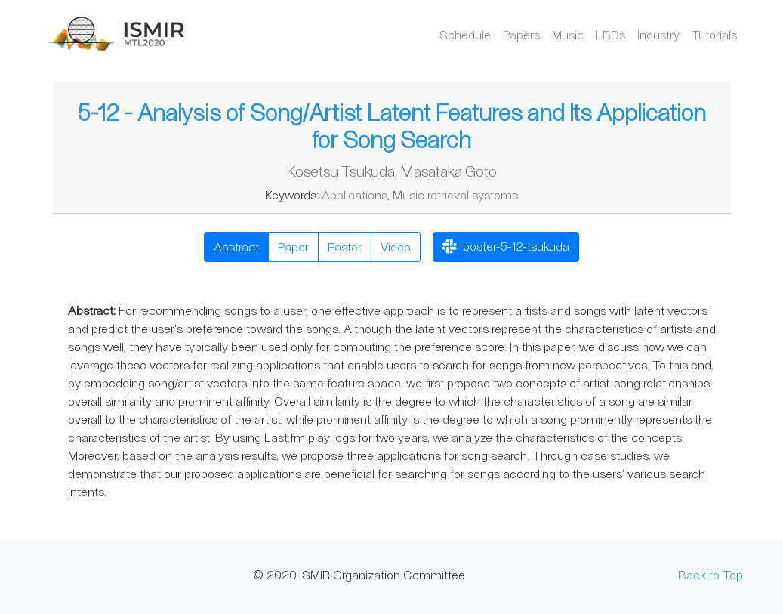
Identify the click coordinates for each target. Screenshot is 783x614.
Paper (293, 246)
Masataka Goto (448, 171)
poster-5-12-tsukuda (505, 248)
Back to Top (710, 574)
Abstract (236, 246)
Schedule (465, 34)
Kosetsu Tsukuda (340, 171)
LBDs (610, 34)
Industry (658, 34)
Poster (345, 246)
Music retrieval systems (455, 194)
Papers (521, 34)
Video (396, 246)
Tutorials (714, 34)
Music (568, 34)
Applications (354, 194)
